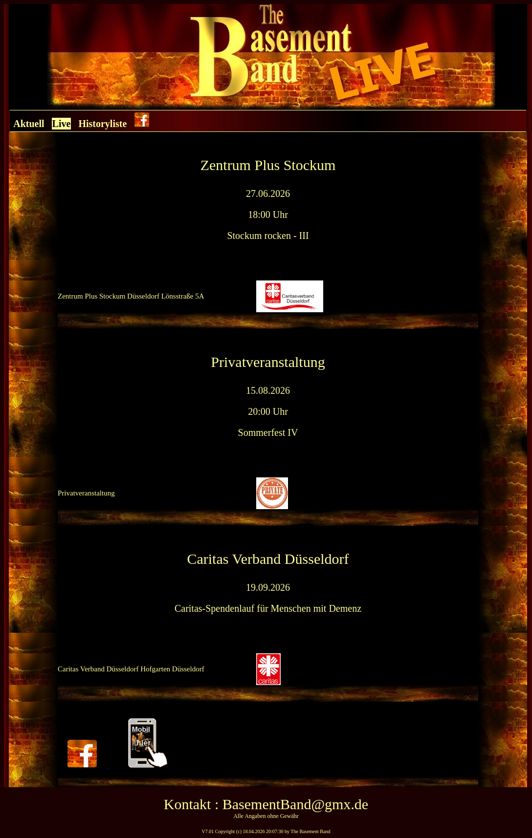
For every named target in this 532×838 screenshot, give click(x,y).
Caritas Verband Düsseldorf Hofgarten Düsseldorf (131, 669)
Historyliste (102, 123)
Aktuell (28, 123)
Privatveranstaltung (86, 493)
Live (61, 123)
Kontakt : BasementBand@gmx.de (266, 804)
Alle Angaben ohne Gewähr (266, 816)
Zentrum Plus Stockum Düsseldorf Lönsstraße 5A (131, 296)
